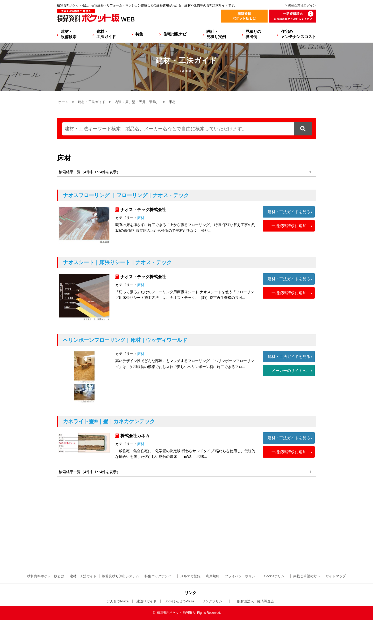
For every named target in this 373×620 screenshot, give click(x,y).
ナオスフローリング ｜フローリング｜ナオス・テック (126, 195)
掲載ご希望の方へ (306, 576)
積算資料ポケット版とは (45, 576)
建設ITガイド (146, 601)
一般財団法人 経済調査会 (254, 601)
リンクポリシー (214, 601)
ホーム (63, 102)
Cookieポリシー (276, 576)
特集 (139, 34)
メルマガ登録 (190, 576)
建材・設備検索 (68, 34)
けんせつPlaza (118, 601)
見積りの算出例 (253, 34)
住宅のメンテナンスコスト (298, 34)
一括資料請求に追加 (288, 226)
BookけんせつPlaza (179, 601)
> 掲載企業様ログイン (300, 5)
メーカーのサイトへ (288, 370)
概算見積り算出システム (120, 576)
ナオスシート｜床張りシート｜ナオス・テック (117, 262)
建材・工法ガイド (106, 34)
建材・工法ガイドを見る (289, 212)
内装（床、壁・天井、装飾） (137, 102)
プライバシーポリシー (242, 576)
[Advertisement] (186, 542)
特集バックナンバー (160, 576)
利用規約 (212, 576)
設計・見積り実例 (216, 34)
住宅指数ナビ (175, 34)
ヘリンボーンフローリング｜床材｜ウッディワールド (125, 340)
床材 (140, 218)
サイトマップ (336, 576)
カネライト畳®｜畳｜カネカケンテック (109, 421)
